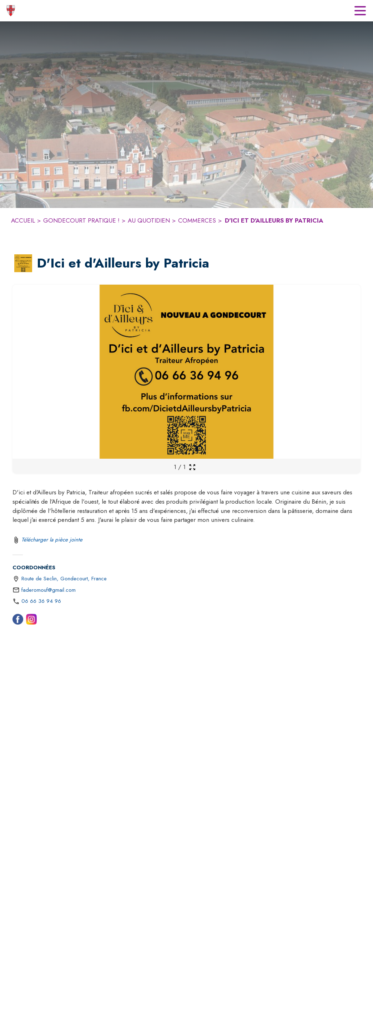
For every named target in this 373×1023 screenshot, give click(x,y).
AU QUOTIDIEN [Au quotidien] (149, 220)
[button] (23, 263)
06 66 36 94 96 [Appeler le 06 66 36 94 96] (41, 601)
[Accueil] (11, 11)
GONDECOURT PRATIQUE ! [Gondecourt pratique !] (81, 220)
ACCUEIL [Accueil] (23, 220)
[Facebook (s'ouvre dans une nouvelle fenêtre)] (17, 620)
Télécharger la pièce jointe (51, 540)
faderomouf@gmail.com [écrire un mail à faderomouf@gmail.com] (48, 590)
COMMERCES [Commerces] (197, 220)
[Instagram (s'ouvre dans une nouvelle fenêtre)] (31, 620)
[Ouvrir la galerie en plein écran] (192, 467)
